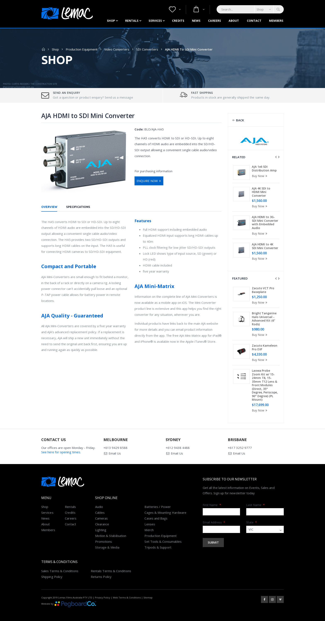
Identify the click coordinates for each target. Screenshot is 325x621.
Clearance (102, 523)
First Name (212, 504)
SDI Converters (147, 49)
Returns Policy (101, 575)
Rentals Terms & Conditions (111, 570)
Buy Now (260, 176)
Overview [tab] (49, 207)
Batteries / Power (157, 505)
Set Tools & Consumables (163, 540)
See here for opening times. (61, 451)
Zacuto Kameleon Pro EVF (264, 347)
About (234, 21)
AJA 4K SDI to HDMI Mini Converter (261, 192)
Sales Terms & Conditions (59, 570)
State (251, 521)
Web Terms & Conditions (127, 596)
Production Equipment (81, 49)
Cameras (101, 517)
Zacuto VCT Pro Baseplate (263, 289)
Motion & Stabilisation (110, 534)
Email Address (214, 521)
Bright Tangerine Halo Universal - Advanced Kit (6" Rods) (264, 318)
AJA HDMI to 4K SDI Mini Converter (265, 246)
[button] (175, 9)
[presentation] (275, 157)
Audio (99, 505)
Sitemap (148, 596)
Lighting (101, 529)
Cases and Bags (155, 517)
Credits (178, 21)
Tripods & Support (157, 546)
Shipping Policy (51, 575)
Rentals (132, 21)
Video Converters (116, 49)
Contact (254, 21)
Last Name (255, 504)
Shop (111, 21)
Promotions (103, 540)
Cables (100, 511)
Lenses (149, 523)
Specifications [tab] (78, 207)
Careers (214, 21)
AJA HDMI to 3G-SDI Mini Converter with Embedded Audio (265, 222)
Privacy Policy (102, 596)
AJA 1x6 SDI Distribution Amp (264, 168)
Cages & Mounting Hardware (165, 511)
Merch (148, 529)
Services (155, 21)
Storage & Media (107, 546)
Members (276, 21)
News (196, 21)
